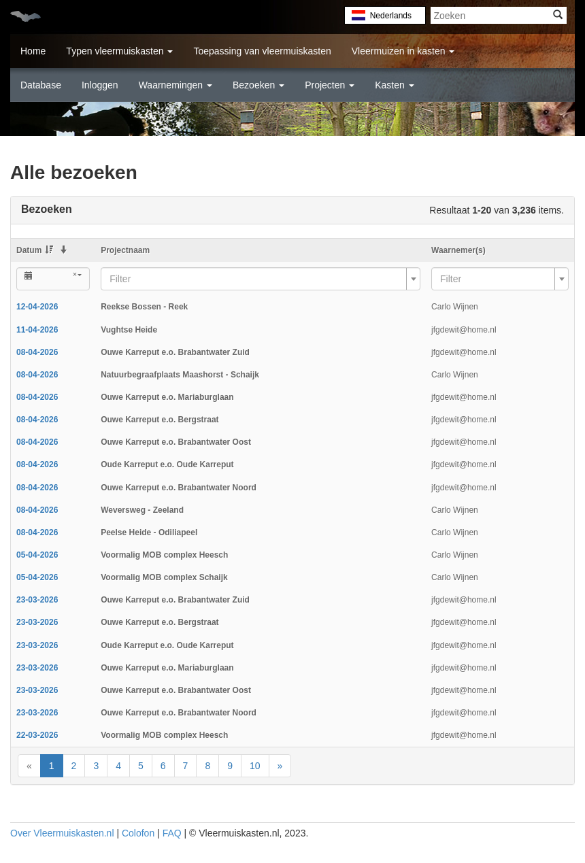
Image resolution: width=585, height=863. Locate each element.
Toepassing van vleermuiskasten (262, 51)
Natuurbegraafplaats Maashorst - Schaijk (180, 374)
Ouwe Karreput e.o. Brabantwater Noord (178, 487)
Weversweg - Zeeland (142, 510)
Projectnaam (125, 250)
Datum (34, 250)
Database (40, 85)
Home (33, 51)
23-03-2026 (37, 600)
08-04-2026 (37, 352)
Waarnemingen (175, 85)
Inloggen (100, 85)
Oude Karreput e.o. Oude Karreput (167, 464)
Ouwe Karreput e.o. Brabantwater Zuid (175, 352)
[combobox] (260, 278)
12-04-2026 (37, 306)
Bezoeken (258, 85)
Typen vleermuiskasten (119, 51)
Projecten (329, 85)
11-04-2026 (37, 330)
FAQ (172, 833)
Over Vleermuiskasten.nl (62, 833)
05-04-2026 (37, 555)
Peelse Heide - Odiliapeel (149, 532)
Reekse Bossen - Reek (144, 306)
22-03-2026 (37, 735)
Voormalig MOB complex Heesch (164, 555)
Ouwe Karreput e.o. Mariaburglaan (167, 397)
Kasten (394, 85)
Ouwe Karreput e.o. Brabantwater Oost (176, 442)
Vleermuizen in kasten (403, 51)
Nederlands (391, 15)
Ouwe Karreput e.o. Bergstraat (159, 419)
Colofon (138, 833)
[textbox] (256, 279)
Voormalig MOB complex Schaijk (164, 577)
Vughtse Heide (129, 330)
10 (255, 765)
